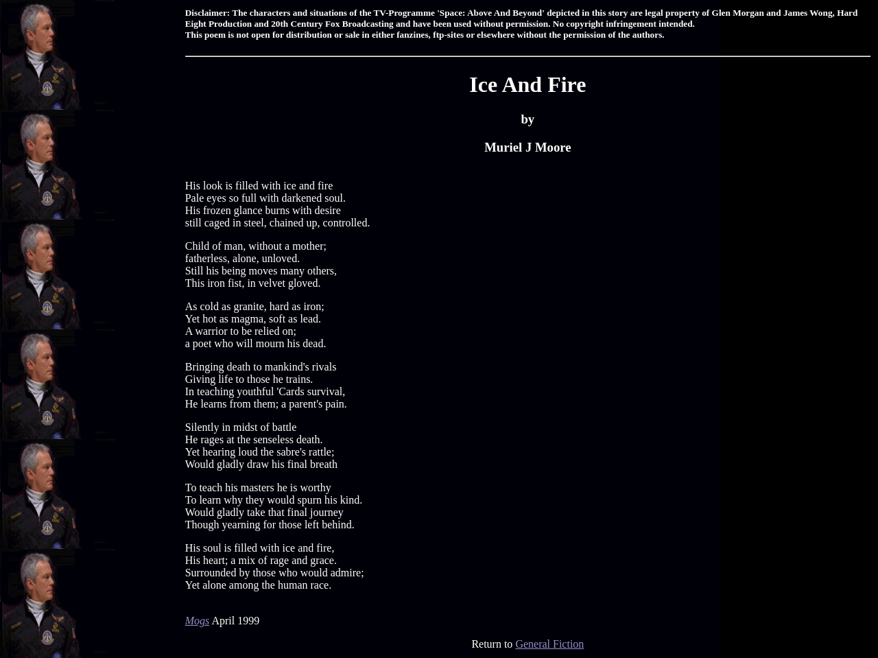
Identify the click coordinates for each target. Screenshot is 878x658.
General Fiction (549, 644)
